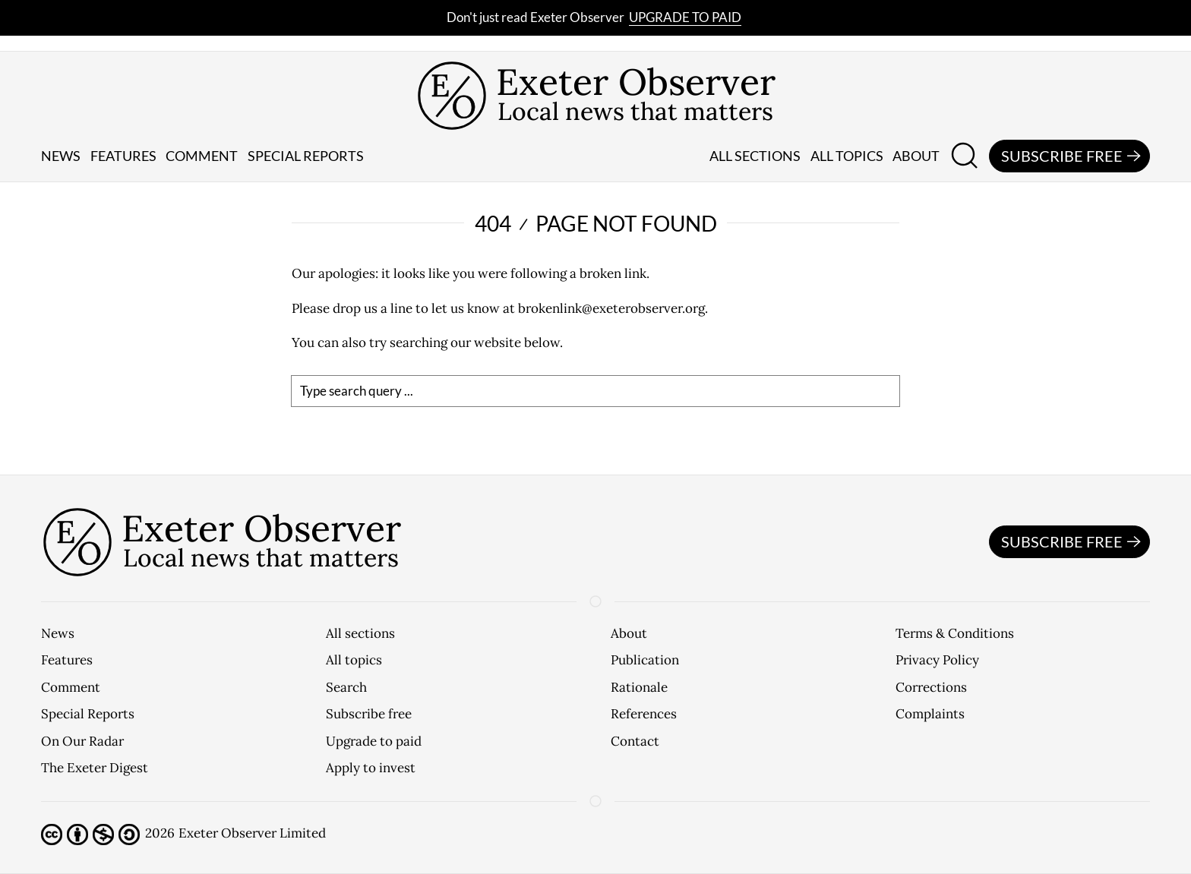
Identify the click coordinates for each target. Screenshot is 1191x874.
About (916, 155)
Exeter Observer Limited (252, 833)
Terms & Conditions (955, 633)
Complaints (930, 713)
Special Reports (87, 713)
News (61, 155)
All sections (755, 155)
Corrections (931, 687)
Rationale (639, 687)
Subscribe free (1073, 156)
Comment (202, 155)
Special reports (306, 155)
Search (346, 687)
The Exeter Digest (94, 767)
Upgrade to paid (685, 17)
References (644, 713)
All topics (846, 155)
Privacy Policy (937, 660)
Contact (635, 741)
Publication (645, 660)
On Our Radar (82, 741)
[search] (595, 391)
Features (123, 155)
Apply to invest (370, 767)
